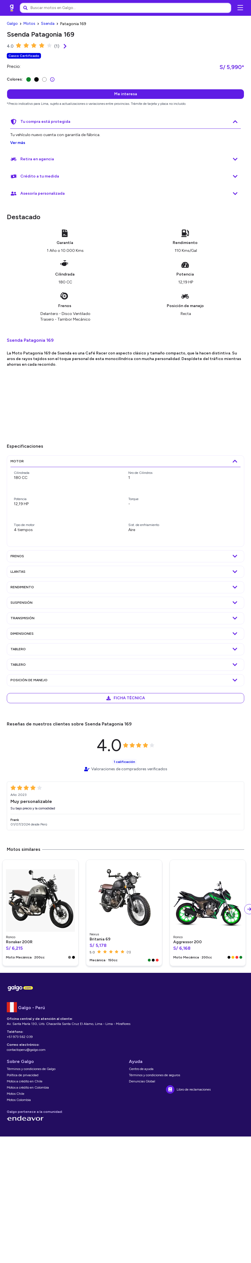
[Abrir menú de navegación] (240, 8)
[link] (12, 8)
